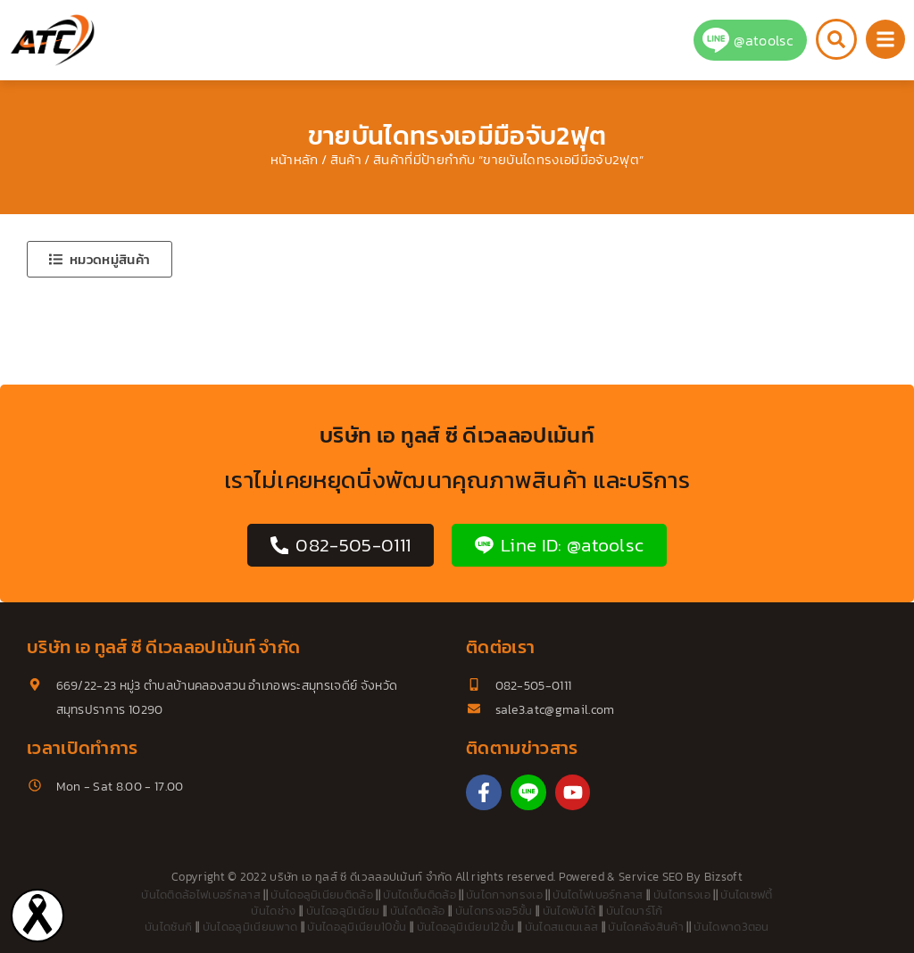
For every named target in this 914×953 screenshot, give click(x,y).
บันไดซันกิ (168, 926)
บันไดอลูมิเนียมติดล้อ (321, 894)
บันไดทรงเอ (681, 894)
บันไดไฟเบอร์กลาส (598, 894)
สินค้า (345, 160)
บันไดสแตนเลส (562, 926)
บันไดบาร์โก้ (634, 910)
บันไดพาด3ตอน (731, 926)
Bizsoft (723, 876)
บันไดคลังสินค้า (646, 926)
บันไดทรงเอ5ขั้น (494, 910)
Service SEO (651, 876)
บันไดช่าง (273, 910)
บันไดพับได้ (569, 910)
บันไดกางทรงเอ (504, 894)
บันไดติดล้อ (417, 910)
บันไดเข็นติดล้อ (419, 894)
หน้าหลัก (294, 160)
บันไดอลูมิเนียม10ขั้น (356, 926)
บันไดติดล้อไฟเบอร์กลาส (201, 894)
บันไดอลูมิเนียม (343, 910)
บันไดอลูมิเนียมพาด (250, 926)
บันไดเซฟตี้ (746, 894)
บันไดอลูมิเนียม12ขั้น (466, 926)
